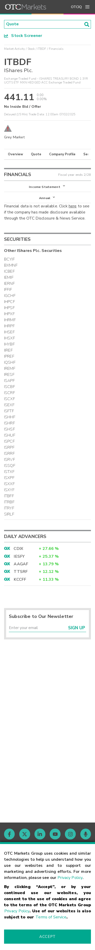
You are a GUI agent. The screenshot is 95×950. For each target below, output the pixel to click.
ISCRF (9, 393)
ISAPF (9, 380)
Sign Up (76, 628)
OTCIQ (76, 7)
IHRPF (9, 326)
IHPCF (9, 302)
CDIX (18, 549)
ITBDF (41, 49)
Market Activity (14, 49)
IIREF (8, 350)
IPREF (9, 356)
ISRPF (9, 447)
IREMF (9, 368)
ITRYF (9, 508)
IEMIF (8, 277)
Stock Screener (23, 35)
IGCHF (9, 295)
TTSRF (21, 572)
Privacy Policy (70, 877)
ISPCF (9, 441)
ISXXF (9, 484)
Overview (15, 154)
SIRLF (9, 514)
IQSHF (9, 362)
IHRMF (10, 320)
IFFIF (8, 289)
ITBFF (9, 496)
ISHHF (9, 417)
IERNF (9, 283)
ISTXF (9, 471)
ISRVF (9, 459)
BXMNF (10, 265)
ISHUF (9, 435)
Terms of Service (50, 917)
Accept (47, 936)
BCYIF (9, 259)
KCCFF (20, 579)
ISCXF (9, 399)
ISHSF (9, 429)
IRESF (9, 374)
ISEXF (9, 405)
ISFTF (9, 411)
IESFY (19, 556)
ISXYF (9, 490)
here (73, 206)
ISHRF (9, 423)
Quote (36, 154)
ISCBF (9, 387)
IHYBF (9, 344)
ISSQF (9, 465)
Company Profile (62, 154)
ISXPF (9, 478)
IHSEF (9, 332)
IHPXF (9, 314)
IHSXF (9, 338)
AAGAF (21, 564)
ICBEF (9, 271)
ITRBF (9, 502)
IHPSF (9, 308)
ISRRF (9, 453)
